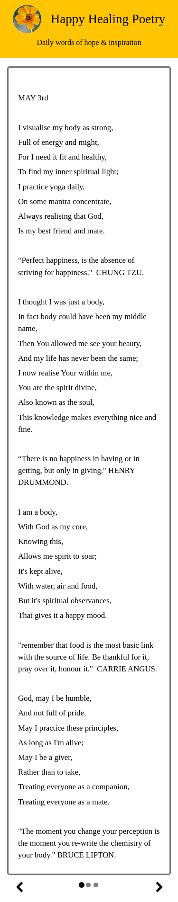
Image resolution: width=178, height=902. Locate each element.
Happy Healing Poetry (108, 19)
